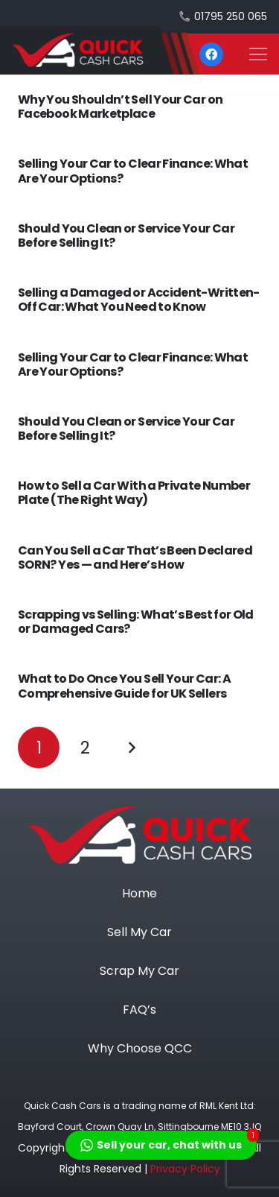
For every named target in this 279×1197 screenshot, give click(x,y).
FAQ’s (139, 1009)
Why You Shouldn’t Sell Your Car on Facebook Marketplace (120, 106)
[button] (258, 54)
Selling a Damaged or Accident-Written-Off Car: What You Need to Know (139, 299)
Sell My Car (139, 932)
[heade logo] (99, 50)
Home (139, 893)
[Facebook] (211, 54)
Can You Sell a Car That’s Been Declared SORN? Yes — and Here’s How (135, 557)
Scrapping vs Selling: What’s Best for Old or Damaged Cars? (136, 621)
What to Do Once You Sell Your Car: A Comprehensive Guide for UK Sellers (124, 685)
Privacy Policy (185, 1168)
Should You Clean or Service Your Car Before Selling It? (126, 235)
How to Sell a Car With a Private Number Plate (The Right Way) (134, 492)
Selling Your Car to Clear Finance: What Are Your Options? (133, 170)
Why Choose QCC (140, 1048)
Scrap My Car (139, 970)
